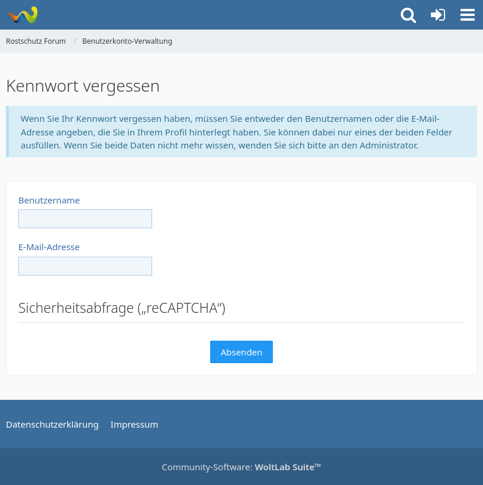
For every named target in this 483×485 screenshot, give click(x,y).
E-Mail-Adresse (49, 247)
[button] (467, 15)
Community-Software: (241, 467)
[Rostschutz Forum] (22, 15)
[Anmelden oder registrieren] (438, 15)
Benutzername (49, 200)
